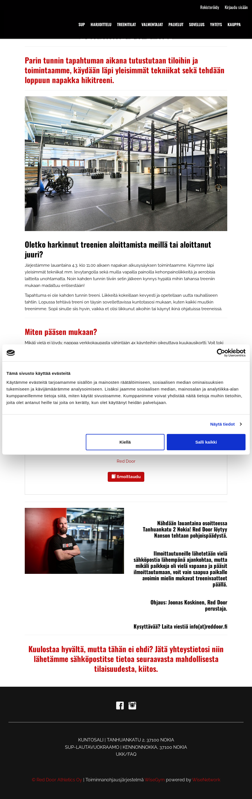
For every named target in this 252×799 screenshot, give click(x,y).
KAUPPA (234, 24)
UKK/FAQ (126, 754)
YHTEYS (216, 24)
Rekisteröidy (209, 7)
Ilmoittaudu (126, 476)
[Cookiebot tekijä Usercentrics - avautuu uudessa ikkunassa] (221, 353)
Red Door (126, 461)
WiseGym (155, 779)
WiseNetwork (206, 779)
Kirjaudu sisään (236, 7)
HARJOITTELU (101, 24)
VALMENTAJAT (152, 24)
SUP (81, 24)
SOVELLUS (196, 24)
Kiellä (125, 441)
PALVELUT (175, 24)
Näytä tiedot (222, 424)
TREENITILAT (126, 24)
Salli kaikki (206, 441)
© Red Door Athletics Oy (57, 779)
